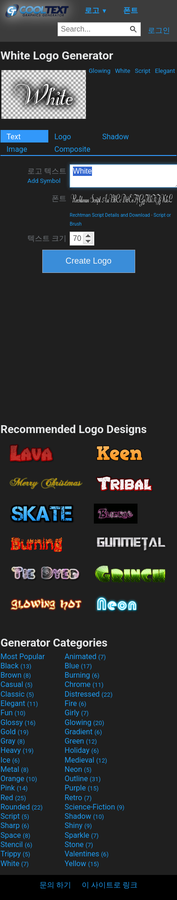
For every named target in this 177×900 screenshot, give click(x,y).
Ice (10, 760)
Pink (14, 787)
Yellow (82, 863)
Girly (77, 712)
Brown (15, 675)
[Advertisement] (89, 347)
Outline (83, 778)
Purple (81, 787)
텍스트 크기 (46, 238)
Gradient (83, 731)
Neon (78, 769)
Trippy (15, 853)
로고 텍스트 (46, 175)
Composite (72, 149)
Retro (78, 797)
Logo (62, 136)
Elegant (165, 70)
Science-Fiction (95, 807)
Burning (82, 675)
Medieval (86, 760)
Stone (79, 844)
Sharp (14, 825)
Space (15, 835)
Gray (12, 741)
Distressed (88, 694)
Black (16, 665)
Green (81, 741)
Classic (17, 694)
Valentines (87, 853)
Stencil (16, 844)
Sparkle (81, 835)
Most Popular (22, 656)
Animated (85, 656)
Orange (18, 778)
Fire (75, 703)
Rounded (21, 807)
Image (17, 149)
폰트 (59, 198)
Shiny (78, 825)
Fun (13, 712)
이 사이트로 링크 (110, 885)
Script (142, 70)
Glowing (99, 70)
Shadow (115, 136)
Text (13, 136)
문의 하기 (55, 885)
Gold (14, 731)
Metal (14, 769)
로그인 (159, 30)
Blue (78, 665)
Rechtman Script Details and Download (110, 215)
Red (13, 797)
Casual (16, 684)
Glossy (18, 722)
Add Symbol (43, 180)
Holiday (82, 750)
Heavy (16, 750)
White (122, 70)
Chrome (84, 684)
